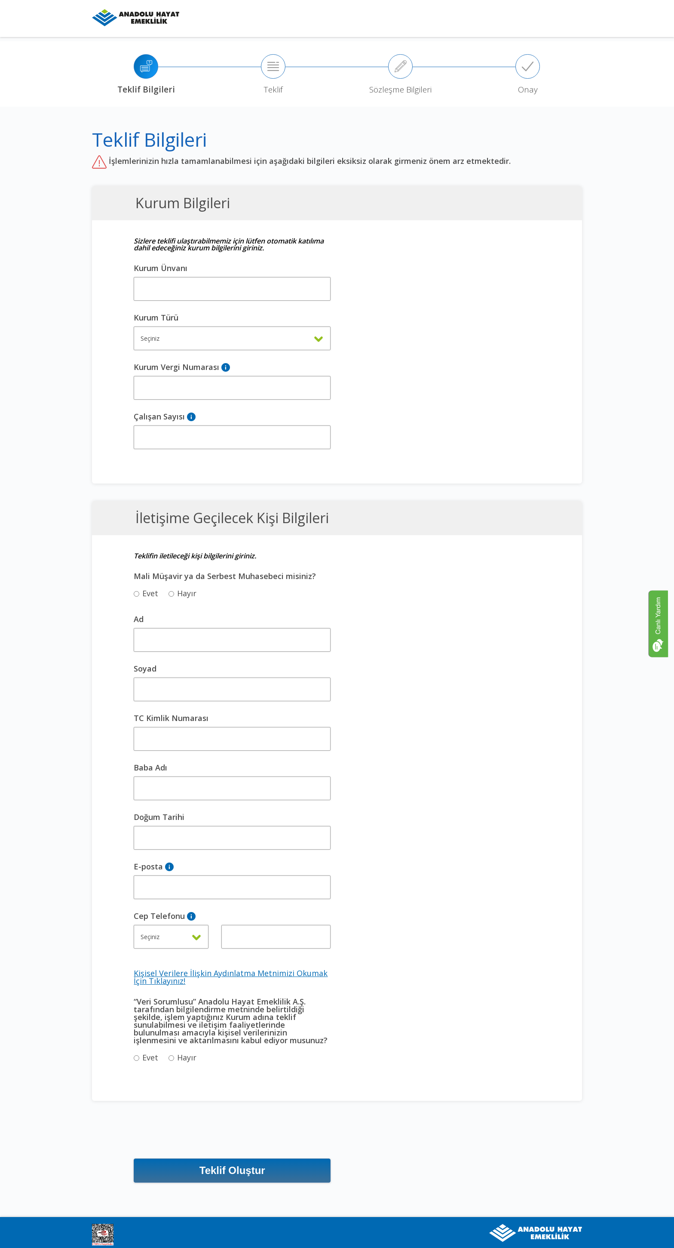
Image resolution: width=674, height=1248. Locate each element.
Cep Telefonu (159, 916)
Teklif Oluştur (232, 1170)
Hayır (182, 593)
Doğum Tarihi (159, 817)
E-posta (148, 866)
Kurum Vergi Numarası (176, 367)
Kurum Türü (156, 317)
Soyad (145, 668)
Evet (146, 593)
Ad (139, 619)
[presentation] (199, 1135)
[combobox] (232, 338)
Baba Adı (150, 767)
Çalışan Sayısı (159, 416)
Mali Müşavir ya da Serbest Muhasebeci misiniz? (225, 576)
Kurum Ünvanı (160, 268)
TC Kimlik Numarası (171, 718)
